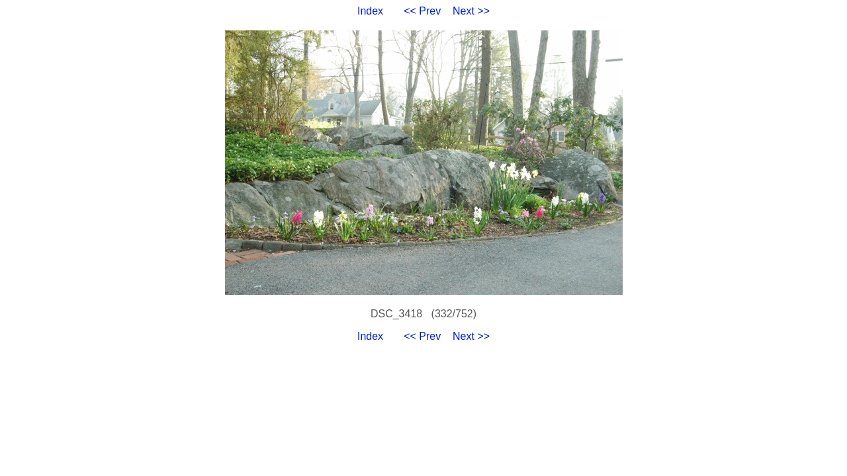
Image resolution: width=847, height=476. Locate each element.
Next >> (471, 11)
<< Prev (422, 11)
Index (370, 11)
